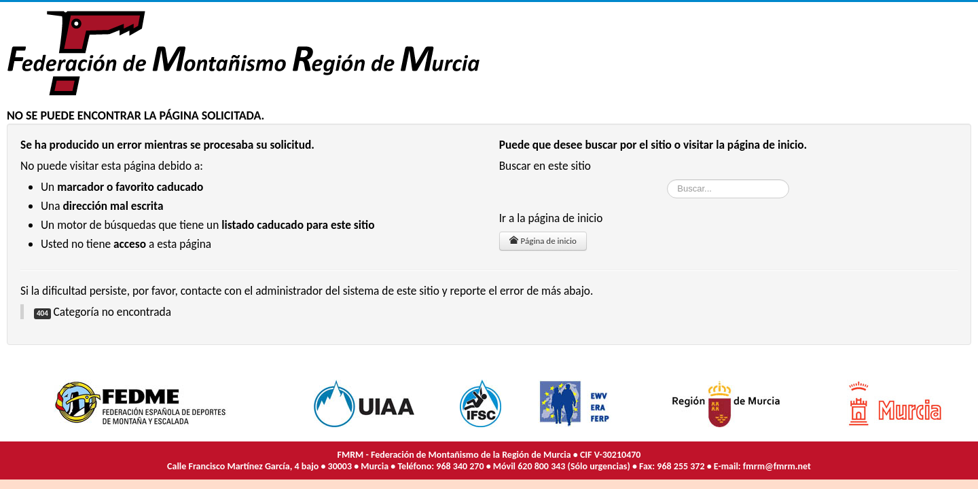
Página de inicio (543, 241)
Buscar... (667, 179)
